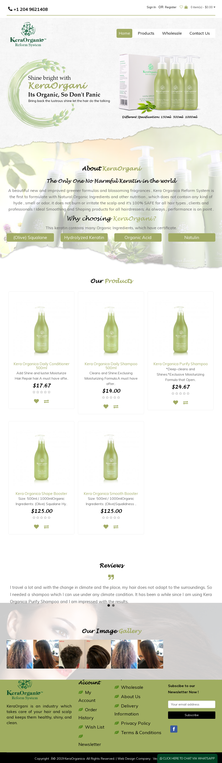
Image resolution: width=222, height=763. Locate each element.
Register (170, 7)
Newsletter (89, 740)
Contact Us (200, 33)
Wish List (91, 727)
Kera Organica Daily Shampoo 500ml (111, 366)
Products (146, 33)
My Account (86, 696)
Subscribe (192, 715)
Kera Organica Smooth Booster (111, 494)
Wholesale (172, 33)
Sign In (151, 7)
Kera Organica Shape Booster (41, 494)
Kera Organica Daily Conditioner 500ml (41, 366)
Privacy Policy (132, 723)
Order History (87, 713)
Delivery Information (126, 710)
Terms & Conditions (137, 732)
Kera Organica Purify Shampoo (180, 364)
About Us (127, 696)
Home (124, 33)
